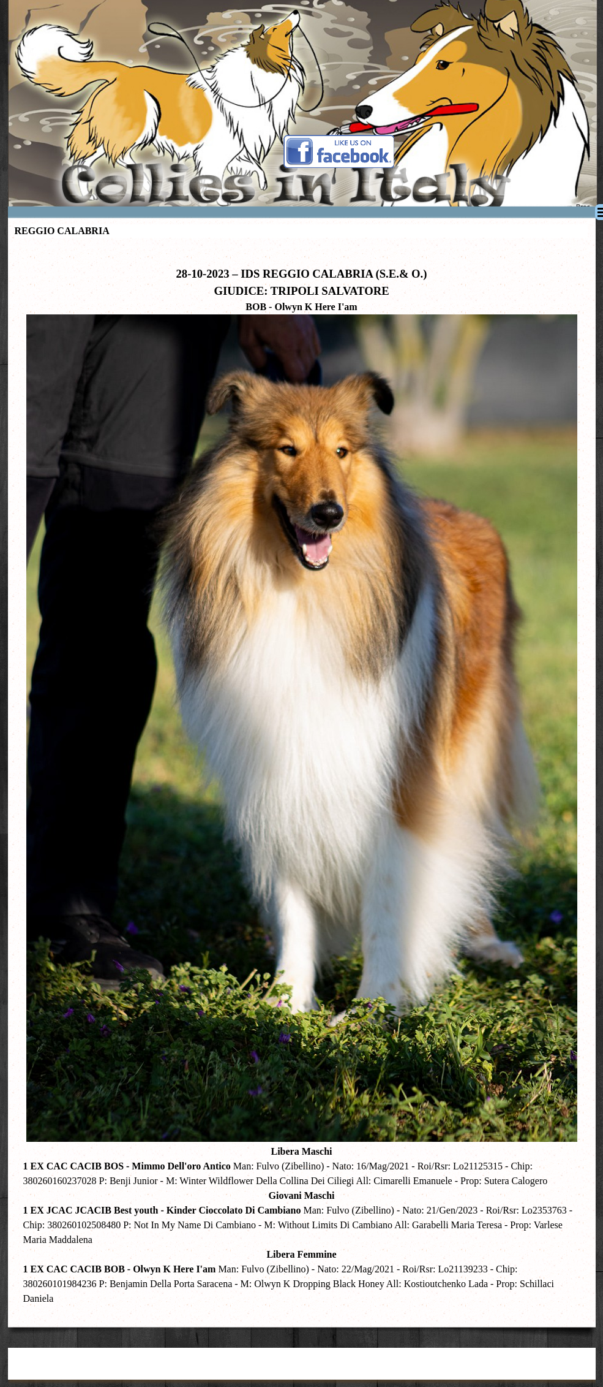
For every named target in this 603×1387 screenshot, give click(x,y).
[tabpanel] (301, 779)
